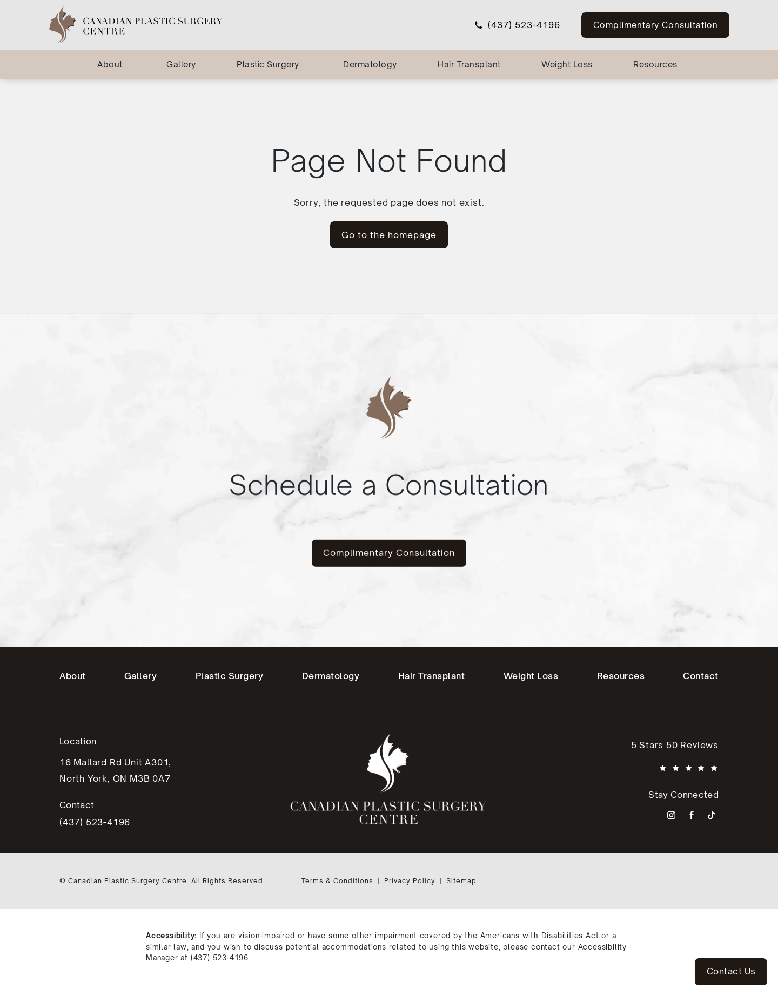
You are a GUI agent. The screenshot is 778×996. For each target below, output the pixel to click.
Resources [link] (655, 64)
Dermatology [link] (370, 64)
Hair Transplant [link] (469, 64)
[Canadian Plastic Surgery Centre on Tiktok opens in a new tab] (711, 815)
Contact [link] (701, 675)
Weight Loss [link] (567, 64)
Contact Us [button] (731, 971)
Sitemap (461, 881)
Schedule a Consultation (389, 462)
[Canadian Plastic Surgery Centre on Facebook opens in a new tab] (691, 815)
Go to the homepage (389, 234)
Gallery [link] (181, 64)
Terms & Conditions (337, 881)
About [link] (110, 64)
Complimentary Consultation (655, 24)
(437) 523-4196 (220, 957)
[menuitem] (111, 65)
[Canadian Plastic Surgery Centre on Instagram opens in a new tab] (671, 815)
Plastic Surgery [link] (268, 64)
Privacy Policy (409, 881)
